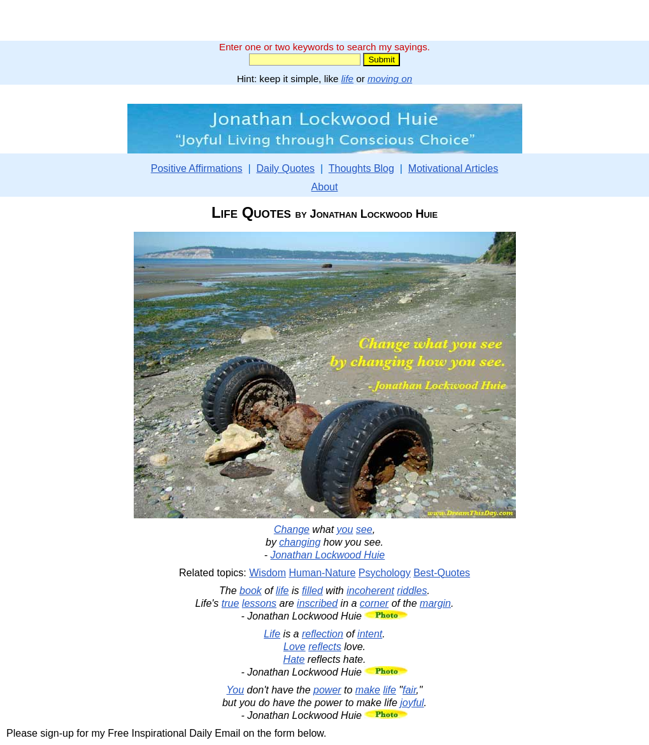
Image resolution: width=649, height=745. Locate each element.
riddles (412, 590)
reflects (324, 646)
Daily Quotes (285, 168)
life (347, 78)
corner (374, 603)
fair (409, 690)
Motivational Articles (453, 168)
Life (272, 633)
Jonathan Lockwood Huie (328, 555)
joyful (412, 702)
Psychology (385, 572)
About (324, 186)
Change (292, 529)
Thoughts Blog (361, 168)
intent (369, 633)
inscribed (317, 603)
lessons (259, 603)
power (327, 690)
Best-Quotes (441, 572)
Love (294, 646)
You (236, 690)
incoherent (370, 590)
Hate (294, 659)
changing (299, 542)
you (345, 529)
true (230, 603)
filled (312, 590)
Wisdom (267, 572)
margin (435, 603)
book (250, 590)
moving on (389, 78)
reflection (322, 633)
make (367, 690)
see (364, 529)
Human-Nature (322, 572)
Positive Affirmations (197, 168)
